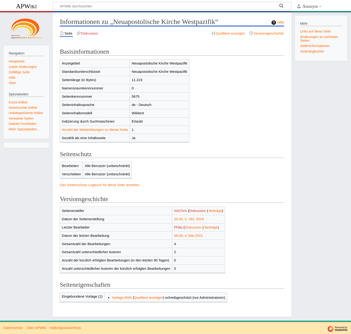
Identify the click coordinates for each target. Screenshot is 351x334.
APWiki (26, 6)
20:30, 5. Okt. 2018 (189, 219)
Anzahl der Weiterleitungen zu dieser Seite (95, 130)
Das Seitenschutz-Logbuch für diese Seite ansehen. (100, 185)
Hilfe (277, 22)
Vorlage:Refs (122, 297)
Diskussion (197, 211)
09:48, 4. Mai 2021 (188, 235)
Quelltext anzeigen (148, 297)
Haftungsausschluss (65, 328)
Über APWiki (36, 328)
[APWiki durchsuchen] (172, 5)
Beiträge (215, 211)
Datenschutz (13, 328)
